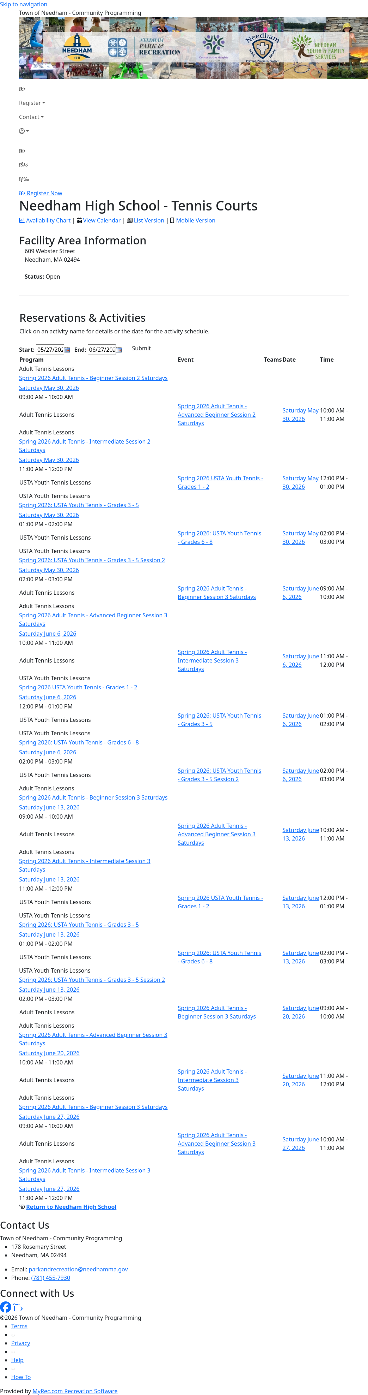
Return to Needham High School (71, 1207)
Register (30, 103)
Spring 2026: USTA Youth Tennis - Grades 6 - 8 (79, 742)
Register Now (44, 193)
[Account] (32, 131)
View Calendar (102, 220)
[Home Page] (32, 89)
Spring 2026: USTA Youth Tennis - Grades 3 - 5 (79, 505)
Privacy (20, 1343)
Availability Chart (44, 220)
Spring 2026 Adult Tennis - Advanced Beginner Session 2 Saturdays (217, 414)
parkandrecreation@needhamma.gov (78, 1269)
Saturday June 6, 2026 (47, 633)
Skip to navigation (23, 4)
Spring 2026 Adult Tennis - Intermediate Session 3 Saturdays (212, 660)
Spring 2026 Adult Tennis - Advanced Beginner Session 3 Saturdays (217, 834)
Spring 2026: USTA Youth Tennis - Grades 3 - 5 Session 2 (92, 560)
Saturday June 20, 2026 (49, 1053)
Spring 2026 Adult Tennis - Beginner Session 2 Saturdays (93, 378)
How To (21, 1377)
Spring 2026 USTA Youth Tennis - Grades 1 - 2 (78, 687)
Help (17, 1360)
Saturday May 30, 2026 (49, 388)
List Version (149, 220)
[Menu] (24, 179)
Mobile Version (195, 220)
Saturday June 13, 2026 (49, 807)
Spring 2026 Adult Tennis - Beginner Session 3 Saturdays (93, 797)
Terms (19, 1326)
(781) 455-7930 (50, 1278)
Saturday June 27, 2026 (49, 1117)
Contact (29, 117)
